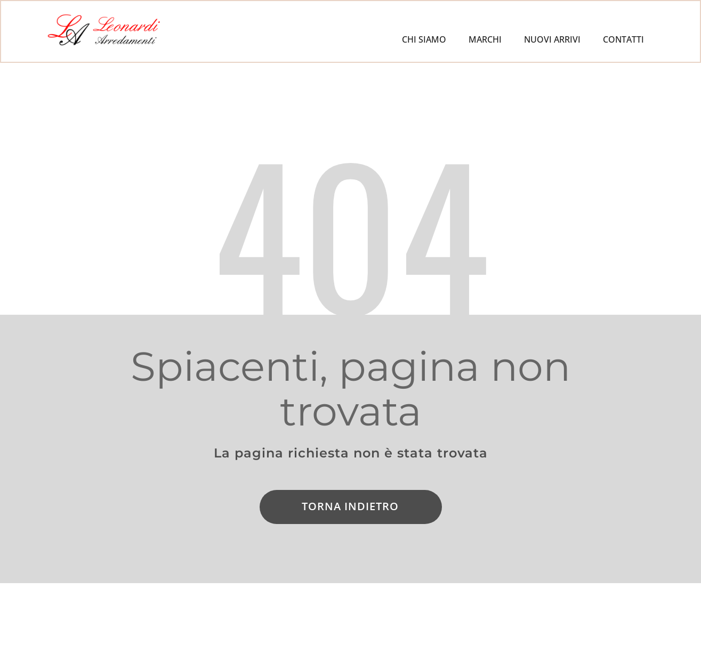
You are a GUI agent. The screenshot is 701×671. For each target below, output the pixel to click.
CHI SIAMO (424, 39)
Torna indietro (350, 506)
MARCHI (485, 39)
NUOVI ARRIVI (552, 39)
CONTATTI (623, 39)
